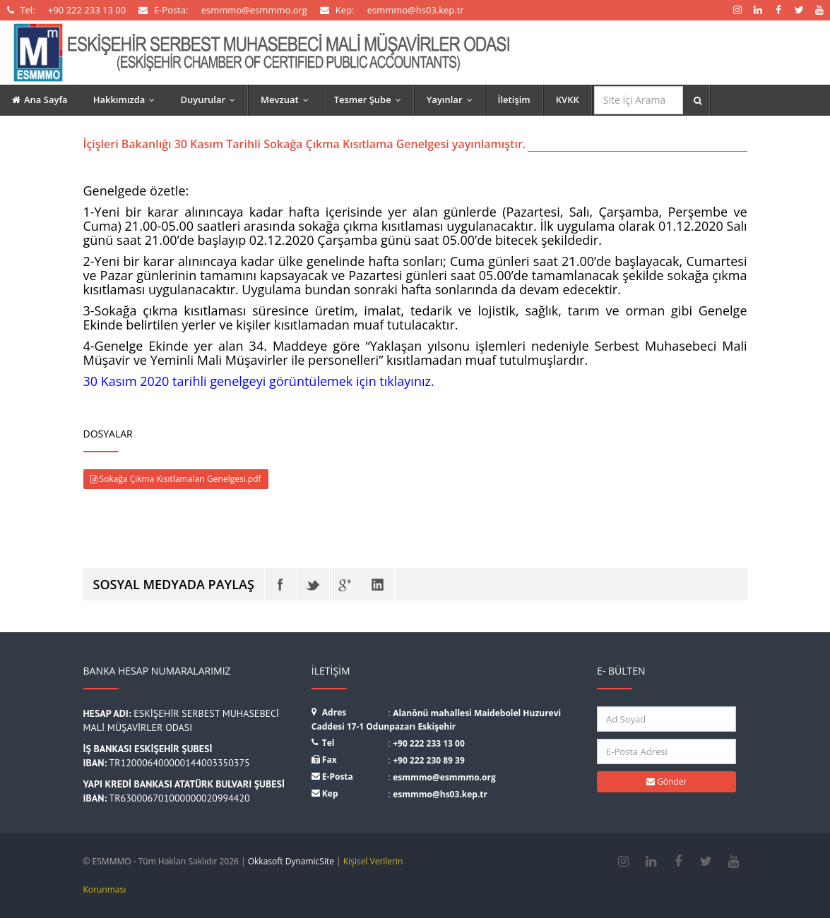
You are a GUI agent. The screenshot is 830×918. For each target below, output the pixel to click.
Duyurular (211, 99)
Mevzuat (288, 99)
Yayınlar (453, 99)
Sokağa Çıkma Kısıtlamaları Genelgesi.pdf (175, 479)
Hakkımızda (127, 99)
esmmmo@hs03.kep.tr (440, 794)
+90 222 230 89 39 (429, 760)
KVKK (567, 99)
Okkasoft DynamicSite (291, 861)
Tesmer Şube (371, 99)
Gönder (666, 781)
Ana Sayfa (40, 99)
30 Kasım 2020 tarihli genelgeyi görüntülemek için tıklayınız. (258, 381)
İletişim (514, 99)
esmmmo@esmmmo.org (444, 777)
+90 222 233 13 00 (429, 743)
